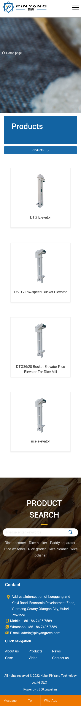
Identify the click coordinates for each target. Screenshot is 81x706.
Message (10, 701)
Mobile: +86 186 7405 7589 (28, 621)
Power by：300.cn (35, 689)
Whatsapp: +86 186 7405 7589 (31, 627)
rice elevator (40, 441)
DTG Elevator (40, 217)
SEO (44, 682)
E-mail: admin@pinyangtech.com (32, 633)
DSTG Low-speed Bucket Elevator (40, 292)
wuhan (52, 689)
